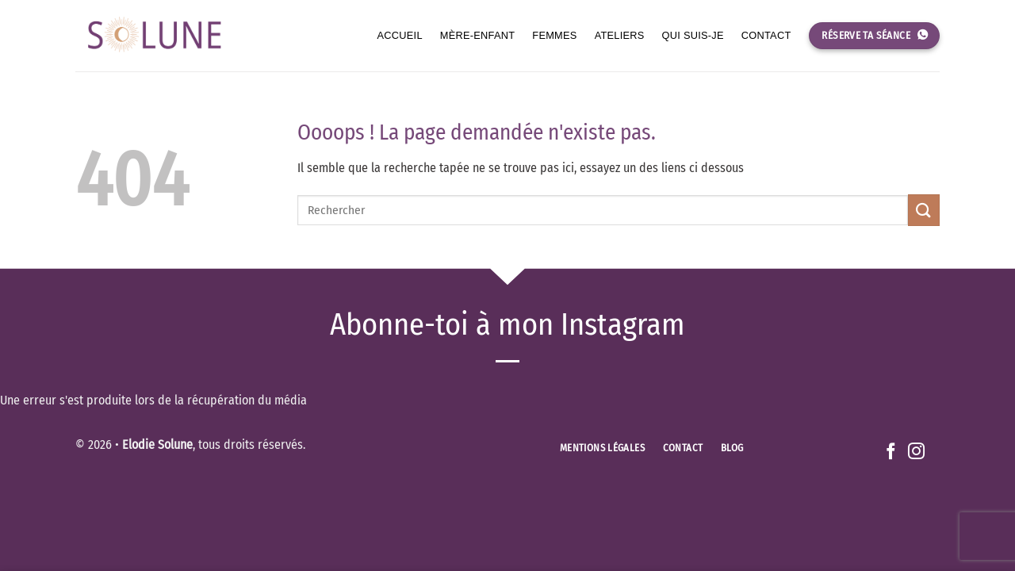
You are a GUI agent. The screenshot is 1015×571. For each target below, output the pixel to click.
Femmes (554, 35)
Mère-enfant (477, 35)
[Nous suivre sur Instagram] (916, 452)
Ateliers (620, 35)
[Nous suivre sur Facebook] (891, 452)
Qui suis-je (693, 35)
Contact (766, 35)
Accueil (400, 35)
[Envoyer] (924, 209)
